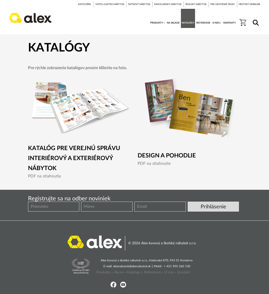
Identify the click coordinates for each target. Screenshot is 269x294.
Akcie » (119, 272)
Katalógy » (135, 272)
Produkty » (104, 272)
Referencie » (153, 272)
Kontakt (183, 272)
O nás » (170, 272)
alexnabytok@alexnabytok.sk (132, 266)
